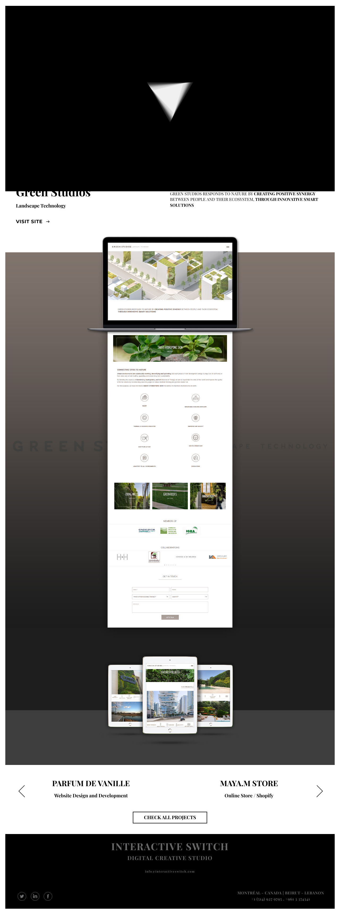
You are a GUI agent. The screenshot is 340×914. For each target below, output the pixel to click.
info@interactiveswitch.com (170, 871)
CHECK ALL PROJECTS (170, 817)
